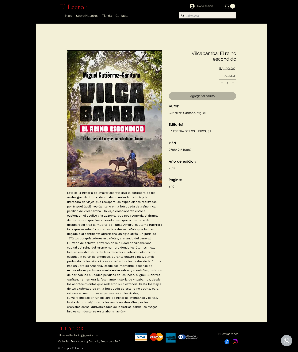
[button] (230, 6)
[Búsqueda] (207, 16)
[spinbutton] (227, 82)
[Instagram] (235, 341)
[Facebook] (227, 341)
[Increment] (233, 82)
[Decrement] (221, 82)
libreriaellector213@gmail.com (78, 335)
